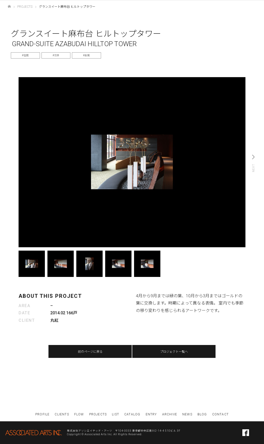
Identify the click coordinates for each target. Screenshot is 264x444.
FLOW (79, 414)
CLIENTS (62, 414)
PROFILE (42, 414)
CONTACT (220, 414)
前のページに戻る (90, 351)
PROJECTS (98, 414)
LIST (115, 414)
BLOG (202, 414)
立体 (56, 55)
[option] (132, 162)
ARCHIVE (169, 414)
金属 (87, 55)
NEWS (187, 414)
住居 (26, 55)
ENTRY (151, 414)
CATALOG (132, 414)
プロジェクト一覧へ (174, 351)
